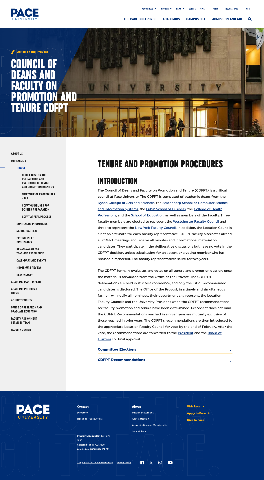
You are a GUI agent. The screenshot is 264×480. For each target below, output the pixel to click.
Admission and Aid (227, 19)
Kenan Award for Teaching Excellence (30, 251)
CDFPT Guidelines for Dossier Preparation (35, 207)
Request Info (231, 9)
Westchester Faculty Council (196, 222)
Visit (248, 9)
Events (192, 9)
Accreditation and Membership (149, 425)
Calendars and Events (31, 260)
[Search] (250, 19)
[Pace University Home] (27, 14)
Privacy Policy (124, 462)
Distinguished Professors (25, 240)
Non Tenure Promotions (31, 224)
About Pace (147, 9)
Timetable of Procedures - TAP (38, 196)
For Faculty (18, 161)
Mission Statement (143, 412)
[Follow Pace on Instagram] (160, 462)
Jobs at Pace (139, 431)
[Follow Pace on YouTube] (170, 462)
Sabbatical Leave (27, 231)
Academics (171, 19)
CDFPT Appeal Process (36, 216)
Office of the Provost (32, 52)
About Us (17, 153)
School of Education (147, 215)
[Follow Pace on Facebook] (142, 462)
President (185, 333)
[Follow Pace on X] (151, 462)
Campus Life (196, 19)
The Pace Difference (140, 19)
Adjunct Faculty (21, 300)
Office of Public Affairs (89, 419)
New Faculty (24, 275)
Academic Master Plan (26, 282)
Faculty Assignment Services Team (24, 320)
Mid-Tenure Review (28, 267)
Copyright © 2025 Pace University (95, 462)
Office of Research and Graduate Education (26, 309)
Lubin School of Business (166, 209)
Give (202, 9)
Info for (165, 9)
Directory (82, 412)
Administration (140, 419)
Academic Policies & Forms (24, 291)
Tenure (21, 168)
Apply (215, 9)
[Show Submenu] (154, 8)
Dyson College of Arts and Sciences (126, 203)
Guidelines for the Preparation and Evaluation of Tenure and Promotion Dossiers (38, 181)
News (178, 9)
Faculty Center (21, 330)
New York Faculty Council (155, 228)
